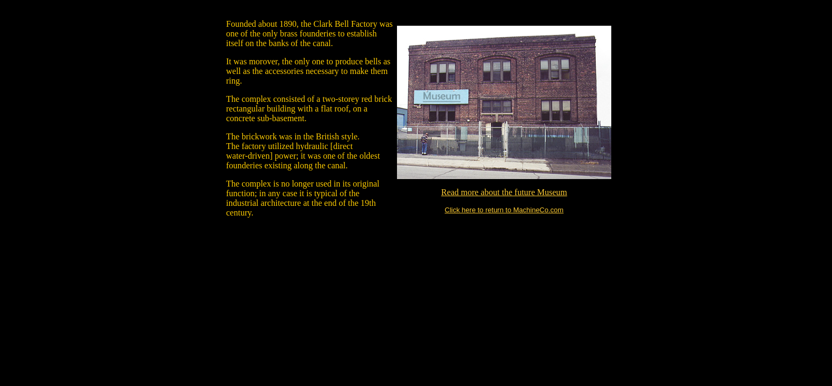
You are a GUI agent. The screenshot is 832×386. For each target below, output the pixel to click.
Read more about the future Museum (504, 192)
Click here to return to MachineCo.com (504, 210)
